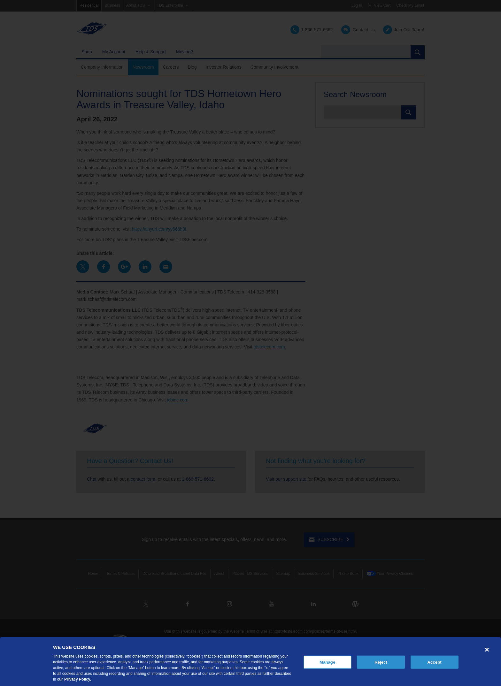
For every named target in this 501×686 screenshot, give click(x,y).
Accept (435, 661)
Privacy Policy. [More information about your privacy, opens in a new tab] (77, 679)
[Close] (487, 650)
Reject (380, 661)
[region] (250, 661)
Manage (327, 661)
